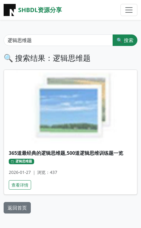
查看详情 (19, 185)
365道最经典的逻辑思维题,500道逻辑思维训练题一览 (66, 153)
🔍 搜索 (125, 40)
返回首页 (17, 207)
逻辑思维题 (21, 161)
